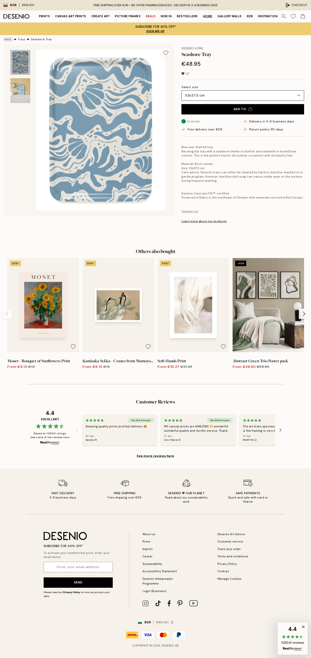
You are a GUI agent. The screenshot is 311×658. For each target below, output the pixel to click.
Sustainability (152, 564)
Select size (189, 87)
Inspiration (268, 16)
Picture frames (128, 16)
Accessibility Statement (160, 571)
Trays (22, 39)
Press (147, 541)
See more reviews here (155, 456)
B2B (250, 16)
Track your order (229, 549)
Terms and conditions (232, 556)
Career (148, 556)
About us (149, 534)
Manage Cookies (229, 579)
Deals (151, 16)
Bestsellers (187, 16)
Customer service (230, 541)
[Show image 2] (20, 90)
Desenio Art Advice (231, 534)
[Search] (284, 16)
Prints (44, 16)
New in (166, 16)
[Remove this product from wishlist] (166, 52)
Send (78, 582)
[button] (293, 639)
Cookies (223, 571)
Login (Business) (155, 591)
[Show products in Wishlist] (293, 16)
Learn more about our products (204, 221)
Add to (242, 109)
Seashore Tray (41, 39)
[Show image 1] (20, 62)
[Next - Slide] (304, 314)
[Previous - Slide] (7, 314)
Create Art (100, 16)
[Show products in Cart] (303, 16)
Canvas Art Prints (70, 16)
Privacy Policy (71, 592)
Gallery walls (229, 16)
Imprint (148, 549)
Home (207, 16)
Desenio (168, 645)
